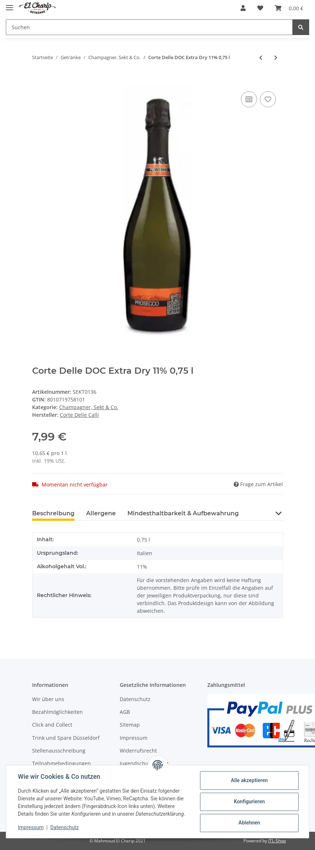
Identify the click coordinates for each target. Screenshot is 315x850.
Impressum (133, 737)
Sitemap (130, 724)
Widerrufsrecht (138, 750)
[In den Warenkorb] (38, 81)
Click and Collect (52, 724)
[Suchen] (149, 27)
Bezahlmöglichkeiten (57, 711)
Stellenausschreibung (58, 750)
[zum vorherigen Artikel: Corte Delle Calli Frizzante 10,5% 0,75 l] (260, 57)
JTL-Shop (277, 841)
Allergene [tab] (101, 513)
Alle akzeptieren (249, 780)
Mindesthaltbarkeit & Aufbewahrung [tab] (183, 513)
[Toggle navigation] (9, 4)
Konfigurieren (249, 801)
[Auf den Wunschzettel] (268, 99)
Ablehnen (249, 823)
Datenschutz (135, 699)
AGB (125, 711)
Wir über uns (48, 699)
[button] (243, 8)
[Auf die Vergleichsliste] (249, 99)
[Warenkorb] (289, 8)
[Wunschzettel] (260, 8)
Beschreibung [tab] (53, 513)
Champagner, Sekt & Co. (88, 407)
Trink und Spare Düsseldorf (66, 737)
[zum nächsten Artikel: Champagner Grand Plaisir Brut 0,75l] (275, 57)
